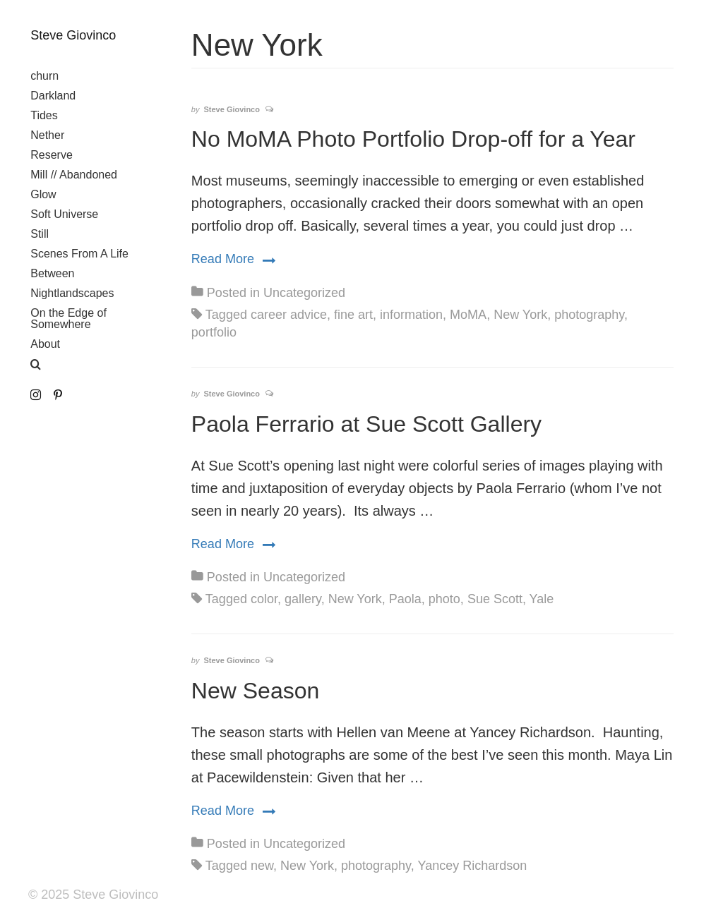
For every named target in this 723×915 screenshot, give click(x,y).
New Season (255, 690)
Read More (233, 258)
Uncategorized (304, 293)
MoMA (468, 315)
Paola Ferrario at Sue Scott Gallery (366, 424)
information (411, 315)
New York (520, 315)
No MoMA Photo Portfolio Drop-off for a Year (413, 139)
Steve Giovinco (73, 35)
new (262, 866)
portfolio (214, 332)
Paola (405, 599)
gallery (303, 599)
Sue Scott (494, 599)
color (264, 599)
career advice (289, 315)
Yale (542, 599)
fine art (353, 315)
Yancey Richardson (472, 866)
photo (444, 599)
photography (589, 315)
